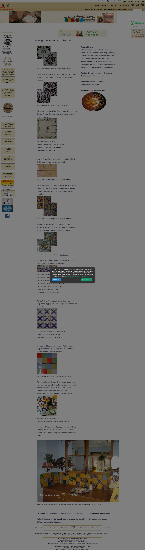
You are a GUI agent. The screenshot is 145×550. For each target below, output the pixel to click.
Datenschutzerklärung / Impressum (76, 276)
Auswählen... (56, 280)
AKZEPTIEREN (87, 280)
